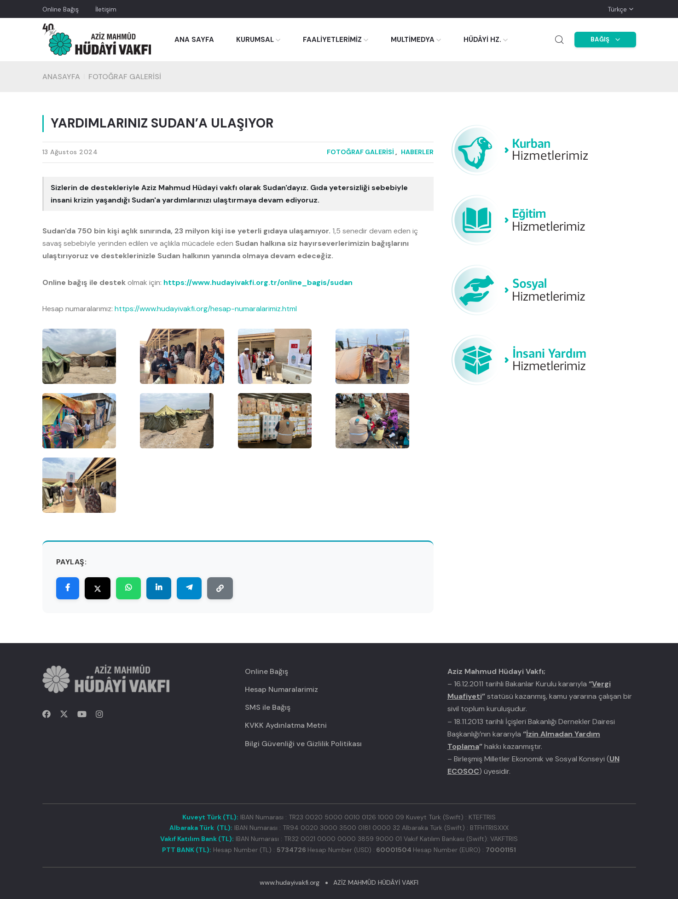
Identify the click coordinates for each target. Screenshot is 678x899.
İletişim (105, 9)
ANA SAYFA (194, 39)
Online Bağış (60, 9)
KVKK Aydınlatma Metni (286, 725)
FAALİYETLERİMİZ (332, 39)
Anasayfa (61, 76)
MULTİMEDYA (413, 39)
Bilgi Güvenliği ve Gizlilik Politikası (303, 743)
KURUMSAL (255, 39)
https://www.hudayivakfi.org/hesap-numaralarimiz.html (206, 308)
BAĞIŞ (605, 39)
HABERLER (417, 152)
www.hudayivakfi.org (289, 882)
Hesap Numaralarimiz (281, 689)
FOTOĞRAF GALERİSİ (124, 76)
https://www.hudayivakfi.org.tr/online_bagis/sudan (258, 282)
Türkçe (617, 9)
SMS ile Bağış (267, 707)
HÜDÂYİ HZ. (482, 39)
